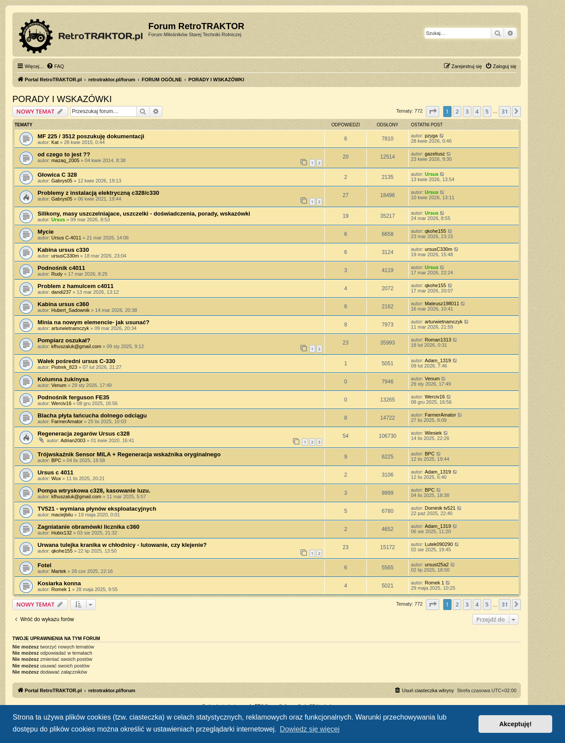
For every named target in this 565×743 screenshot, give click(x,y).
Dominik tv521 (440, 508)
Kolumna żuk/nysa (63, 379)
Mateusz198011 (442, 303)
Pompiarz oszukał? (64, 340)
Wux (56, 478)
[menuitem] (55, 66)
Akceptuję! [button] (515, 724)
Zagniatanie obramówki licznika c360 (88, 526)
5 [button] (487, 111)
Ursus (431, 174)
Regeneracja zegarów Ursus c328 (84, 433)
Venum (58, 385)
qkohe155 (435, 231)
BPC (56, 460)
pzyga (431, 135)
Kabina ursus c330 (63, 249)
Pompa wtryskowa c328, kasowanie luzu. (94, 490)
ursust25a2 (436, 564)
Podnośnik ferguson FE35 (73, 397)
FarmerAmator (67, 421)
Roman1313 (438, 339)
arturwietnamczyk (70, 328)
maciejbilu (62, 514)
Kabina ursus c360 (63, 304)
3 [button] (467, 111)
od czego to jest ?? (64, 154)
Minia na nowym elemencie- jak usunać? (94, 322)
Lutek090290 (439, 544)
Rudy (57, 274)
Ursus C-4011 (66, 237)
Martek (58, 571)
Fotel (45, 565)
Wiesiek (433, 433)
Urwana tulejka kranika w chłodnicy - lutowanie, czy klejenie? (122, 545)
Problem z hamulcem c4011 (75, 286)
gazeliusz (435, 153)
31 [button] (504, 111)
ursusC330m (65, 255)
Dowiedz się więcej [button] (309, 729)
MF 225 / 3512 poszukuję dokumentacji (91, 136)
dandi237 (61, 292)
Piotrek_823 (64, 367)
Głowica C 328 (57, 174)
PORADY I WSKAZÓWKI (62, 99)
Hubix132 (61, 532)
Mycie (46, 231)
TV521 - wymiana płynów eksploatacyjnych (97, 508)
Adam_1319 (438, 360)
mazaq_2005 (65, 160)
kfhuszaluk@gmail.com (76, 346)
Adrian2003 (72, 440)
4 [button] (476, 111)
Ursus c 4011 (55, 472)
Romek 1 (61, 589)
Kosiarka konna (59, 583)
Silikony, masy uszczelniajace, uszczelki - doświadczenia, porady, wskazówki (144, 213)
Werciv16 (61, 403)
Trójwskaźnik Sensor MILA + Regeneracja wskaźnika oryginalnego (129, 454)
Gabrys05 (61, 180)
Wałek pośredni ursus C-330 (76, 361)
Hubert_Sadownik (70, 310)
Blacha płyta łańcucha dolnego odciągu (92, 415)
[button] (432, 111)
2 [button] (457, 111)
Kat (55, 142)
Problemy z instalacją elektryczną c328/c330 (98, 193)
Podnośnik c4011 (61, 268)
